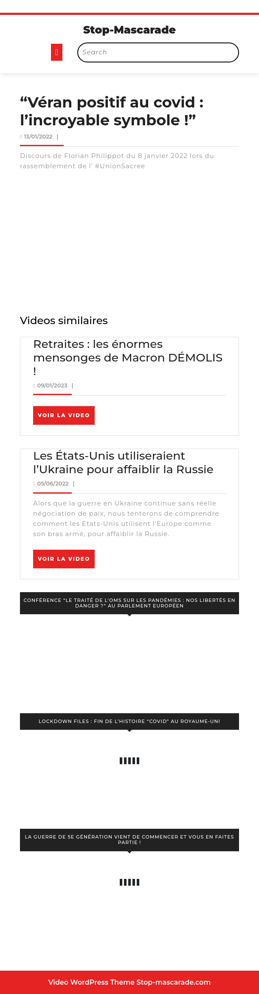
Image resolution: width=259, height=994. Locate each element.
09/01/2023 (52, 385)
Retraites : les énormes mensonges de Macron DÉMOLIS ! (127, 357)
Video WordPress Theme (91, 982)
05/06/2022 (52, 483)
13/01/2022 (38, 136)
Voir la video (66, 418)
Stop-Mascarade (129, 29)
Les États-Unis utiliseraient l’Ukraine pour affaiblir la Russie (123, 462)
